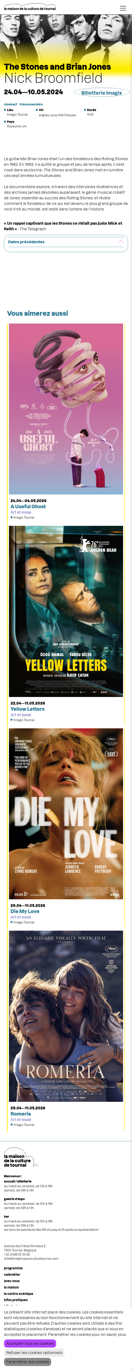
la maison (11, 1287)
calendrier (12, 1274)
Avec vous (12, 1281)
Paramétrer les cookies (27, 1362)
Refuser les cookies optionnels (34, 1353)
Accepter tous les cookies (30, 1343)
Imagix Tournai (17, 114)
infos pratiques (16, 1300)
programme (13, 1268)
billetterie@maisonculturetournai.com (31, 1258)
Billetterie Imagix (101, 93)
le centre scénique (18, 1294)
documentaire (32, 104)
